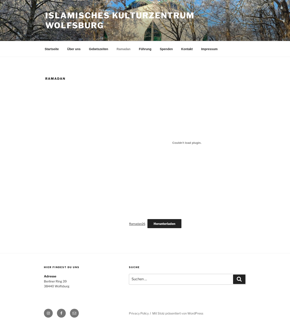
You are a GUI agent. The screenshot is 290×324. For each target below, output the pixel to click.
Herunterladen (164, 223)
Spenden (166, 49)
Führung (145, 49)
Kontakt (187, 49)
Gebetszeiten (98, 49)
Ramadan (123, 49)
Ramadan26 (137, 223)
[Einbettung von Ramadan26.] (187, 142)
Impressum (209, 49)
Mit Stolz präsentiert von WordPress (177, 313)
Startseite (52, 49)
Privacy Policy (139, 313)
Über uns (74, 49)
